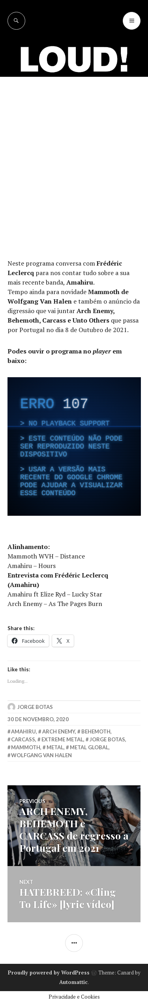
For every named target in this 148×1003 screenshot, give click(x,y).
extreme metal (62, 739)
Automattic (73, 982)
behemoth (96, 731)
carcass (23, 739)
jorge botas (107, 739)
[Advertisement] (74, 155)
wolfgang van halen (41, 755)
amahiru (23, 731)
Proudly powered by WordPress (49, 972)
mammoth (25, 747)
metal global (89, 747)
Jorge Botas (35, 707)
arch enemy (58, 731)
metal (55, 747)
